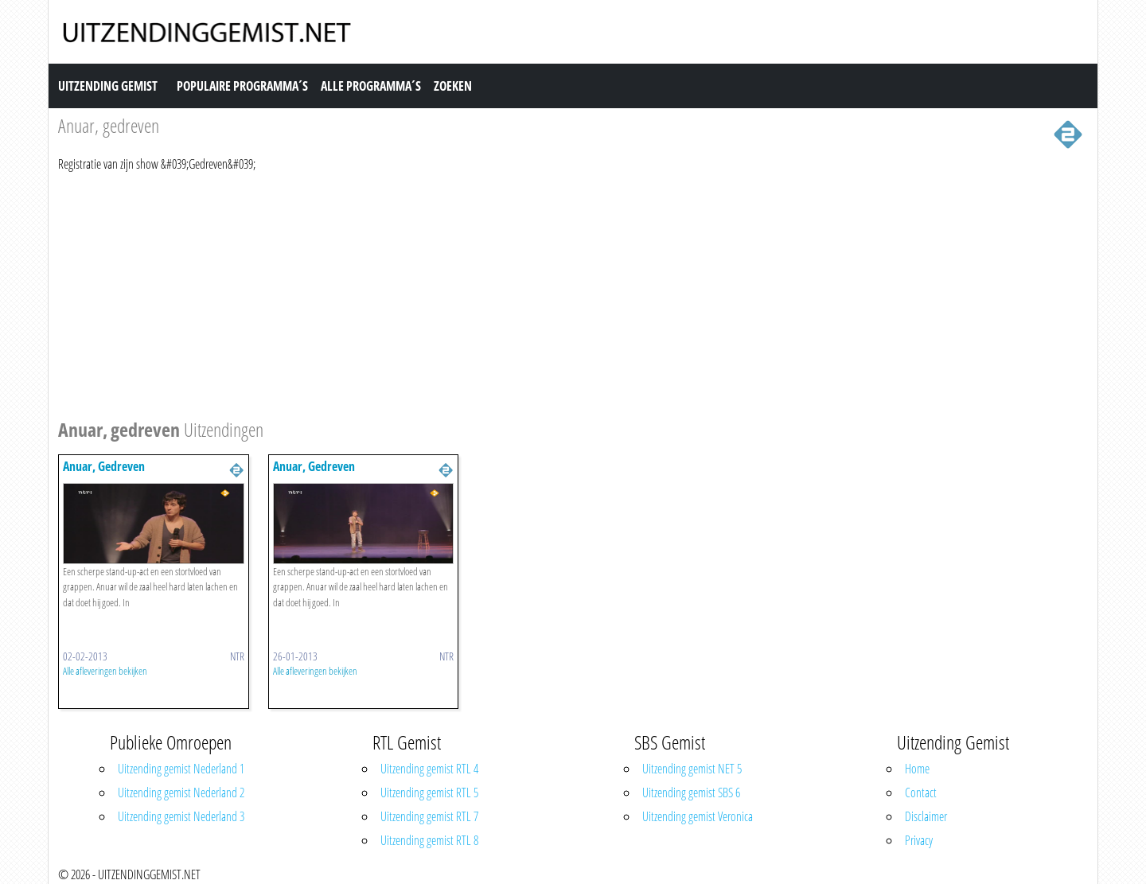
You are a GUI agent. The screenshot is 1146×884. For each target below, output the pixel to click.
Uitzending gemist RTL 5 (429, 792)
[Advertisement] (535, 292)
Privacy (919, 840)
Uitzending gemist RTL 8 (429, 840)
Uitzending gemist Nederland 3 (181, 816)
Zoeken (453, 86)
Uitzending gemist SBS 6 (691, 792)
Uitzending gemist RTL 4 (429, 768)
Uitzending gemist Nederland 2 (181, 792)
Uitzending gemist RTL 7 (429, 816)
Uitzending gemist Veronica (697, 816)
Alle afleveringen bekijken (105, 671)
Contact (921, 792)
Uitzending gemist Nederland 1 (181, 768)
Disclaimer (926, 816)
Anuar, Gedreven (104, 466)
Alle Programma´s (371, 86)
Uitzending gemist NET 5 (692, 768)
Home (917, 768)
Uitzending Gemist (108, 86)
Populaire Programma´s (242, 86)
